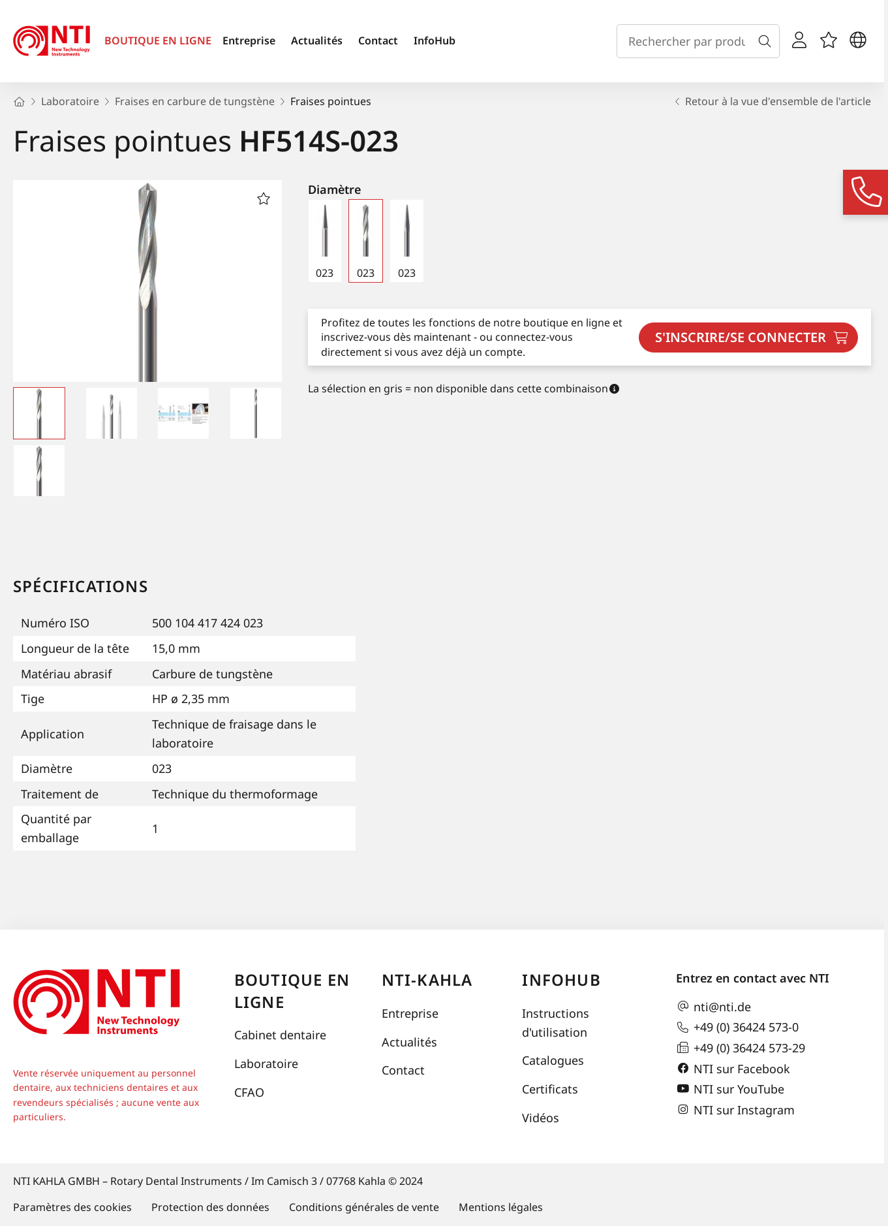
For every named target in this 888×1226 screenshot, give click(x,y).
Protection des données (210, 1207)
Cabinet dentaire (280, 1035)
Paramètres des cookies (72, 1207)
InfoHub (434, 40)
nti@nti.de (713, 1006)
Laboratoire (266, 1063)
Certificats (550, 1089)
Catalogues (553, 1060)
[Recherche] (767, 41)
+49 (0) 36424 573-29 (740, 1048)
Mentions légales (501, 1207)
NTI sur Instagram (735, 1110)
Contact (378, 40)
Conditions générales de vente (364, 1207)
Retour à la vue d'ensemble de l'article (771, 101)
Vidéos (540, 1117)
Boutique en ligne (292, 991)
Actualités (317, 40)
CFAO (249, 1092)
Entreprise (248, 40)
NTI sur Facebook (733, 1068)
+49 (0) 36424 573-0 (737, 1027)
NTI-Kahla (427, 979)
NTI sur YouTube (730, 1089)
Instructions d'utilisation (555, 1022)
